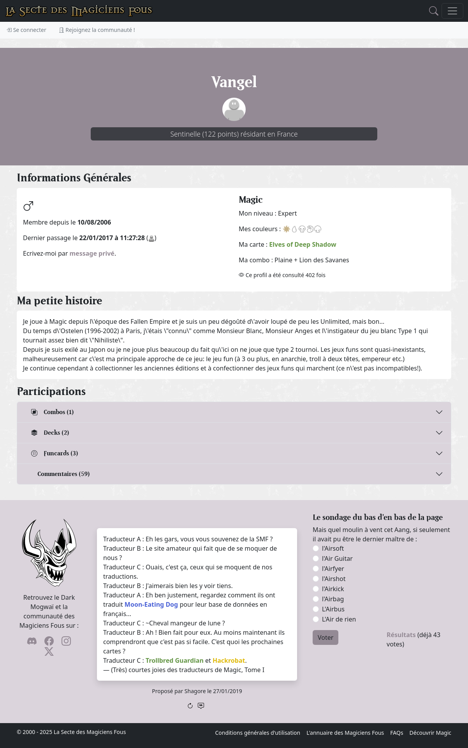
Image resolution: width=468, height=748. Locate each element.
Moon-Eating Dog (151, 604)
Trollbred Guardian (175, 660)
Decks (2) (50, 432)
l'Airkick (333, 589)
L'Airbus (333, 609)
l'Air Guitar (337, 558)
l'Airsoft (333, 548)
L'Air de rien (339, 619)
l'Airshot (334, 578)
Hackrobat (229, 660)
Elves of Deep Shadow (302, 244)
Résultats (401, 634)
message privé (92, 253)
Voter (325, 637)
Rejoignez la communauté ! (97, 29)
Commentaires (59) (63, 474)
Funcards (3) (54, 453)
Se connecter (26, 29)
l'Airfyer (333, 568)
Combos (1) (52, 412)
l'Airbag (333, 599)
